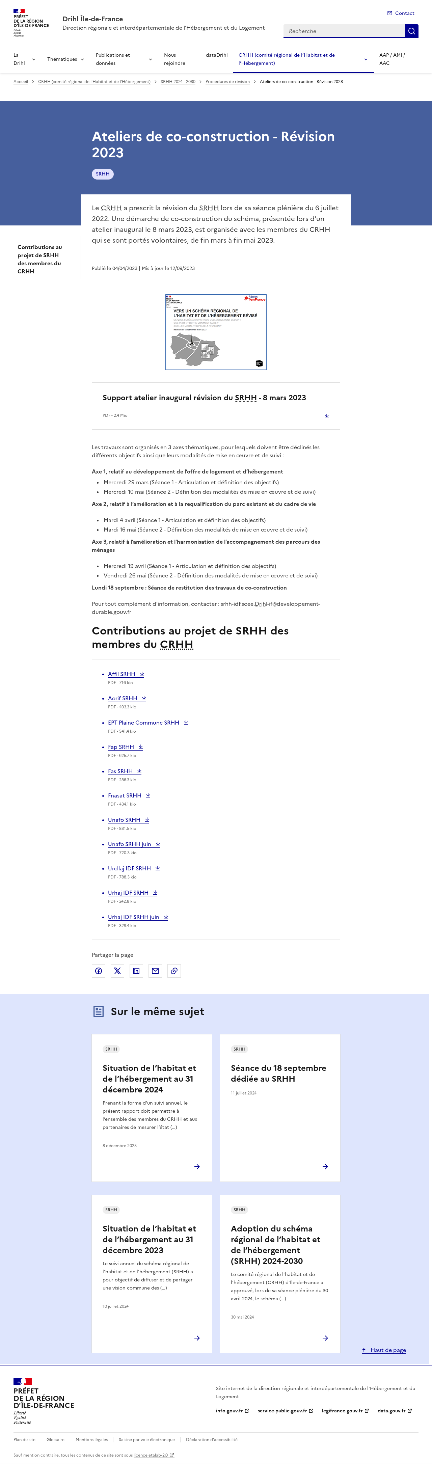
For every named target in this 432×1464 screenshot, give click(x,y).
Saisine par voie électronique (147, 1440)
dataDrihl (217, 55)
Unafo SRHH (125, 820)
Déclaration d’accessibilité (212, 1440)
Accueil (21, 82)
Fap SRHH (122, 747)
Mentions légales (92, 1440)
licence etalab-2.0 (151, 1455)
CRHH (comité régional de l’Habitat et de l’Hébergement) (287, 59)
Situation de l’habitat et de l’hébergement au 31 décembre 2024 (149, 1079)
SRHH (103, 174)
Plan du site (24, 1440)
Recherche (411, 31)
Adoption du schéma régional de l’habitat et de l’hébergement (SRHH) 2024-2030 (275, 1245)
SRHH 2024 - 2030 (178, 82)
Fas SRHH (122, 771)
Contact (404, 13)
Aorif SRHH (123, 698)
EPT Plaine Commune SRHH (144, 723)
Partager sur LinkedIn (136, 971)
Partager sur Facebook (98, 971)
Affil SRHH (122, 674)
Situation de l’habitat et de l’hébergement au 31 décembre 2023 (149, 1239)
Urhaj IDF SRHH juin (134, 917)
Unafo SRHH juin (130, 844)
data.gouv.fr (392, 1410)
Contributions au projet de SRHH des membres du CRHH (40, 259)
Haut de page (387, 1350)
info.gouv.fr (229, 1410)
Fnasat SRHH (125, 795)
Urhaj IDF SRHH (129, 893)
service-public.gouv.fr (282, 1410)
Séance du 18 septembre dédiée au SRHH (278, 1073)
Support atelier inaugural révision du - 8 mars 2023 (204, 397)
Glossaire (55, 1440)
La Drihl (19, 59)
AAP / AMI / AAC (392, 59)
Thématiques (62, 59)
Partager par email (155, 971)
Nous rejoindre (174, 59)
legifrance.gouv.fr (342, 1410)
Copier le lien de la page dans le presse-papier (174, 971)
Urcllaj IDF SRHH (130, 868)
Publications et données (113, 59)
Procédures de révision (228, 82)
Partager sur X (117, 971)
